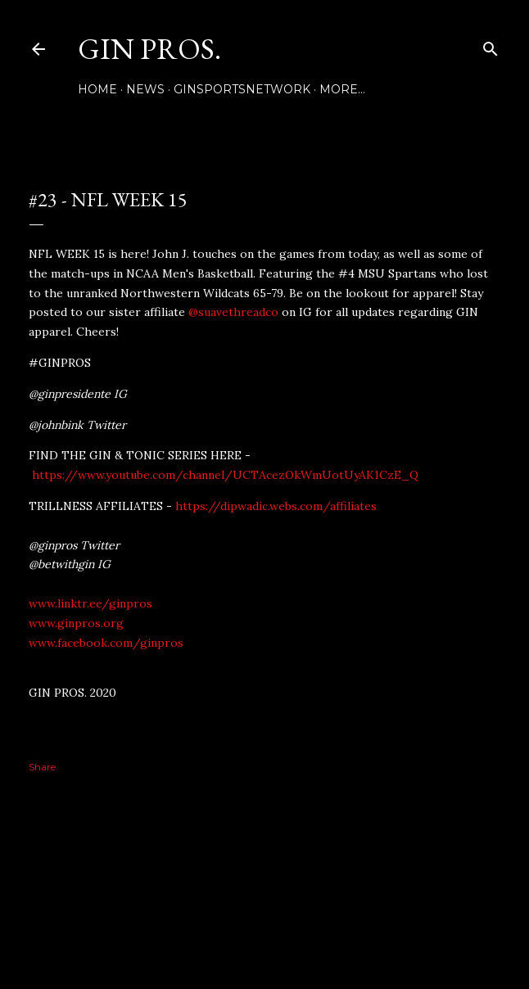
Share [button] (42, 767)
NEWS (145, 89)
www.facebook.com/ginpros (106, 642)
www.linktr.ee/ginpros (90, 603)
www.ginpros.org (76, 623)
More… (342, 89)
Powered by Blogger (264, 911)
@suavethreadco (233, 312)
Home (97, 89)
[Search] (490, 45)
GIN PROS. (149, 48)
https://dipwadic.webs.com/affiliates (276, 506)
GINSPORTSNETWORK (242, 89)
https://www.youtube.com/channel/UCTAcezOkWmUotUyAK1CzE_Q (225, 474)
